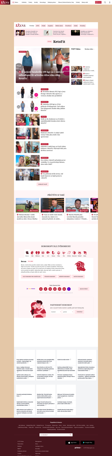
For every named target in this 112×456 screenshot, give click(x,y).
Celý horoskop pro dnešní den (31, 276)
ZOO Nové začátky (80, 425)
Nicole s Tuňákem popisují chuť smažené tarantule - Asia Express (88, 77)
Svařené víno (38, 427)
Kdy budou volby (71, 425)
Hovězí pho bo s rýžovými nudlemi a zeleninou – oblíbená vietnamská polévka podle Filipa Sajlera (86, 376)
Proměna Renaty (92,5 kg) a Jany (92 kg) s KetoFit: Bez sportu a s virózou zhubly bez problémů (53, 93)
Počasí (64, 425)
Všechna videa (89, 49)
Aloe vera (58, 427)
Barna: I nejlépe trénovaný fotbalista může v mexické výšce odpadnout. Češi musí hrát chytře (25, 370)
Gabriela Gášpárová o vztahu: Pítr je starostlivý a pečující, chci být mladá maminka (45, 376)
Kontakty (37, 448)
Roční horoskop (78, 276)
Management (38, 441)
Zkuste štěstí (84, 289)
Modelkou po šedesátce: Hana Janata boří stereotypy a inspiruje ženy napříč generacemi (88, 33)
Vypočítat (78, 311)
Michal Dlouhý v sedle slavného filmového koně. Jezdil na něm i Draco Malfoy (27, 217)
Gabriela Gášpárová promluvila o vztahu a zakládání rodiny (89, 69)
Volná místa (20, 444)
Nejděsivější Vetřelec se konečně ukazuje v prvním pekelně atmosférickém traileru (25, 403)
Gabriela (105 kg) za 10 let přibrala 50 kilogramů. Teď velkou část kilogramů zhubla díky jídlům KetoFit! (53, 107)
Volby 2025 (31, 427)
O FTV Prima (21, 441)
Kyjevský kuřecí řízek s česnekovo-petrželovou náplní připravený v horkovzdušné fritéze (86, 369)
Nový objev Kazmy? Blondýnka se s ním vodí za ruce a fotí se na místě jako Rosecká (45, 411)
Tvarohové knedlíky (89, 427)
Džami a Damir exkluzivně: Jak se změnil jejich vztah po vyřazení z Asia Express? (88, 83)
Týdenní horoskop (49, 276)
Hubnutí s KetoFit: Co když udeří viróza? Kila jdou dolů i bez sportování (52, 135)
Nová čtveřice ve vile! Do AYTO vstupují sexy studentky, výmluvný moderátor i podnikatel (45, 369)
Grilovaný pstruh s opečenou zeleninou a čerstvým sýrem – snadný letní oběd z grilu (85, 361)
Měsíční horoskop (64, 276)
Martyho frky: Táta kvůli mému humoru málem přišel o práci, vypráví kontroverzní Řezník (44, 396)
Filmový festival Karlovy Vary (66, 2)
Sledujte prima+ (52, 2)
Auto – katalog (89, 425)
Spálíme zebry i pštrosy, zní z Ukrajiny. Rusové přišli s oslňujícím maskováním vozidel (25, 376)
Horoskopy (43, 2)
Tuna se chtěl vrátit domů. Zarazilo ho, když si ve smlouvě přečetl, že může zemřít (52, 218)
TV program (48, 425)
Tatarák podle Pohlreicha (48, 427)
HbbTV (19, 448)
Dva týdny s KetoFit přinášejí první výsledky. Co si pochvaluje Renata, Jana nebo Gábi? (53, 162)
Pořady (78, 2)
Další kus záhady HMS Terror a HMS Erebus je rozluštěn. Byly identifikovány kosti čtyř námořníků (66, 370)
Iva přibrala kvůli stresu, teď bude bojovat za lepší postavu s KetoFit (52, 176)
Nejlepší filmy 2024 (30, 425)
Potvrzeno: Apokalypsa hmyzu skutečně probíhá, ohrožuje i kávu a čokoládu (66, 376)
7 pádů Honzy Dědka (22, 427)
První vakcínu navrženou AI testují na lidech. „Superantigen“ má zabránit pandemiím (25, 361)
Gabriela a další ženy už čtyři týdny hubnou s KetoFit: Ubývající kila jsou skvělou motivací (53, 148)
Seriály (36, 2)
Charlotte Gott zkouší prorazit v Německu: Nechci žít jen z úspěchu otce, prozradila (59, 33)
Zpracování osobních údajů (41, 451)
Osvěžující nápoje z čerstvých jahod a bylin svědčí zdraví (64, 402)
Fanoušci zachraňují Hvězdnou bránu (24, 395)
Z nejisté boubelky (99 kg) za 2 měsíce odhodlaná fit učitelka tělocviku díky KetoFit (41, 75)
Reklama (20, 446)
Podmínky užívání (22, 451)
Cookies (19, 453)
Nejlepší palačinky (51, 429)
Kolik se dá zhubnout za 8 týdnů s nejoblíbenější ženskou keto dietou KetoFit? (53, 121)
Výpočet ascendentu (79, 427)
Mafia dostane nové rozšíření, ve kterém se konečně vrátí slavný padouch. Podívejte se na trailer (25, 412)
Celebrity (24, 2)
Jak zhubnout (22, 425)
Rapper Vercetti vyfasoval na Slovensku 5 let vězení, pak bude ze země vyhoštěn (45, 403)
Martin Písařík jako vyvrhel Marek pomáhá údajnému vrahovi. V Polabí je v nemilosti (76, 218)
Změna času (55, 425)
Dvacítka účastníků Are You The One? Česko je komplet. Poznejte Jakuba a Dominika (32, 33)
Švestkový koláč (61, 429)
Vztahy (30, 2)
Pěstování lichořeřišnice (67, 427)
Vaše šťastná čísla (55, 285)
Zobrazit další (42, 184)
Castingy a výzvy (39, 446)
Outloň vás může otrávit (64, 359)
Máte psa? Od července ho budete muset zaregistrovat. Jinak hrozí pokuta (65, 396)
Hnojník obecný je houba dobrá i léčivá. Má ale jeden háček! (65, 410)
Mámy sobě (85, 2)
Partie (60, 425)
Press (36, 444)
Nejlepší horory (40, 425)
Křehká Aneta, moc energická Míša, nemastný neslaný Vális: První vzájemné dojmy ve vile (45, 361)
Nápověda (37, 453)
